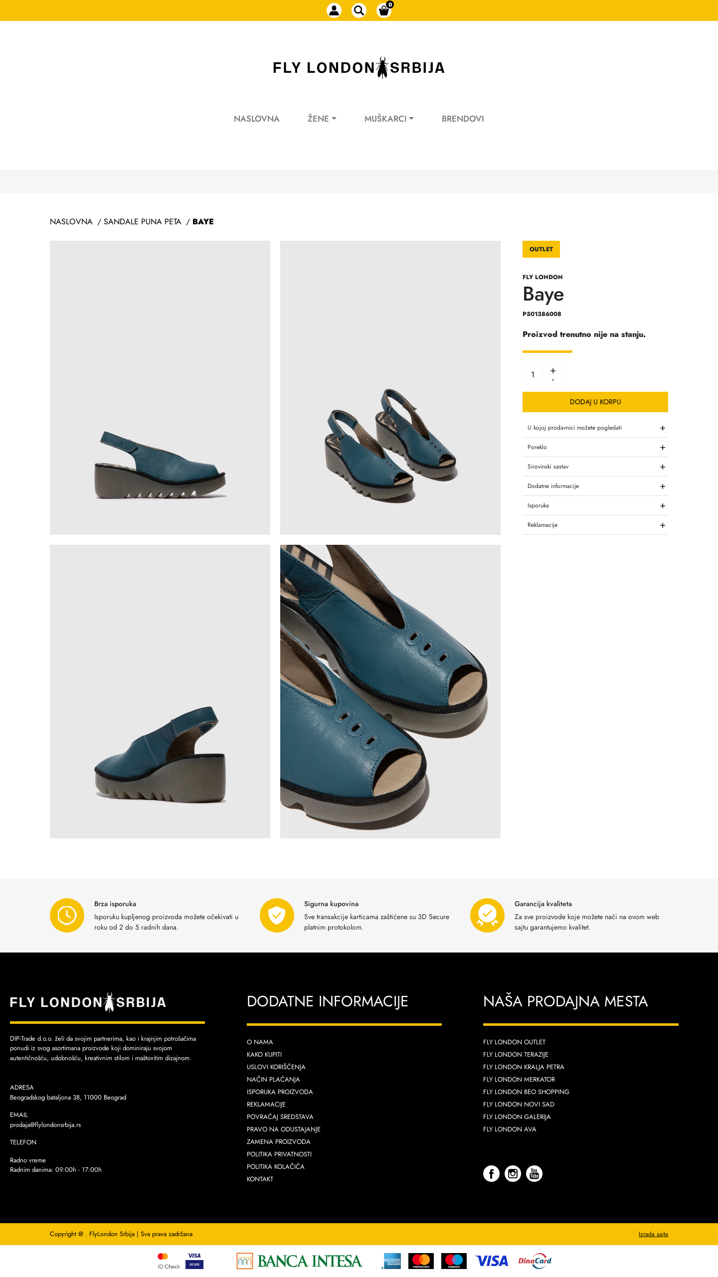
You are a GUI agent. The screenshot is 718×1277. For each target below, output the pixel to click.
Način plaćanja (273, 1079)
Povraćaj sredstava (280, 1116)
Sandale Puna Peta (142, 221)
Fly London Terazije (515, 1054)
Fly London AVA (510, 1129)
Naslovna (257, 119)
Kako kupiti (264, 1054)
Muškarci (385, 119)
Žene (318, 119)
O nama (260, 1042)
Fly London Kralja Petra (523, 1067)
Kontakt (260, 1179)
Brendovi (463, 119)
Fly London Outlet (514, 1042)
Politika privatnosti (279, 1154)
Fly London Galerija (517, 1116)
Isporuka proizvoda (280, 1092)
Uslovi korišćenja (276, 1067)
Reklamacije (266, 1104)
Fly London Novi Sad (518, 1104)
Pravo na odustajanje (284, 1129)
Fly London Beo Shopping (526, 1092)
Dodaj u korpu (595, 402)
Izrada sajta (653, 1234)
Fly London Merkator (519, 1079)
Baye (203, 221)
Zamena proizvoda (279, 1141)
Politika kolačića (276, 1166)
